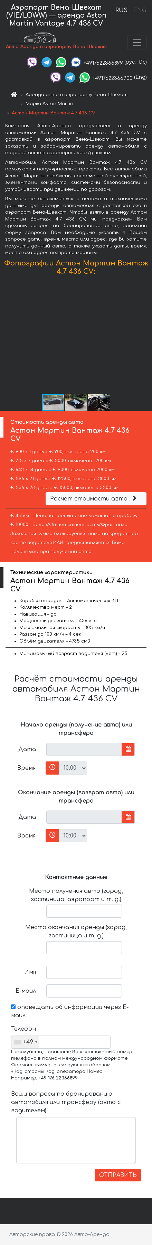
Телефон (23, 1029)
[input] (84, 749)
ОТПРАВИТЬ (118, 1175)
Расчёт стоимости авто (94, 499)
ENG (139, 10)
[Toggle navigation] (136, 42)
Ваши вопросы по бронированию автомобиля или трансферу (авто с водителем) (66, 1102)
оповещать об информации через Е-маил (70, 1011)
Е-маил (26, 991)
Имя (30, 972)
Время (26, 768)
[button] (145, 336)
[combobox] (25, 1042)
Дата (27, 749)
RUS (121, 10)
